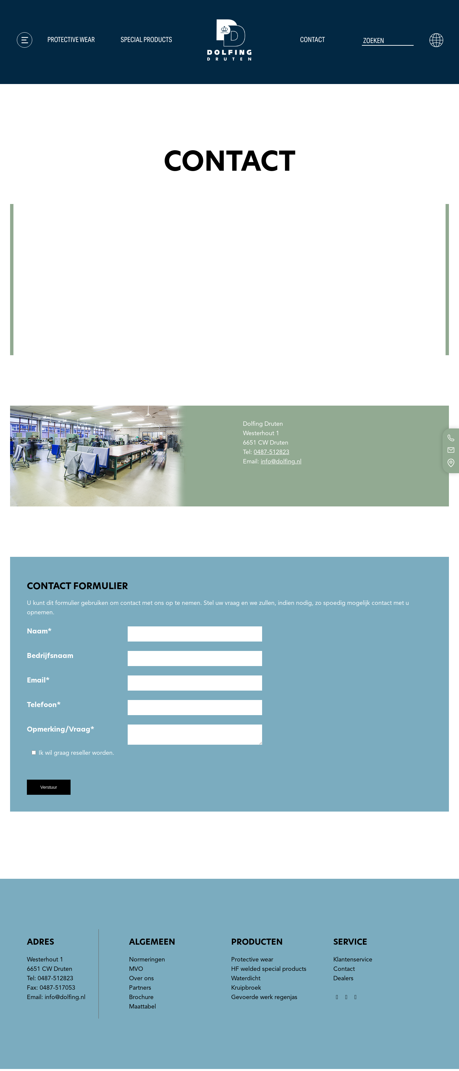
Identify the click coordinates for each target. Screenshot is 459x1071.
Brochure (141, 999)
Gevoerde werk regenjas (264, 999)
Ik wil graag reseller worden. (73, 754)
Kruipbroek (246, 989)
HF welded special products (268, 971)
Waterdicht (245, 980)
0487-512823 (271, 452)
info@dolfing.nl (281, 461)
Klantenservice (352, 961)
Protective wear (71, 40)
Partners (140, 989)
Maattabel (142, 1008)
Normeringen (147, 961)
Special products (146, 40)
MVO (136, 971)
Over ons (141, 980)
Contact (312, 40)
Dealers (343, 980)
